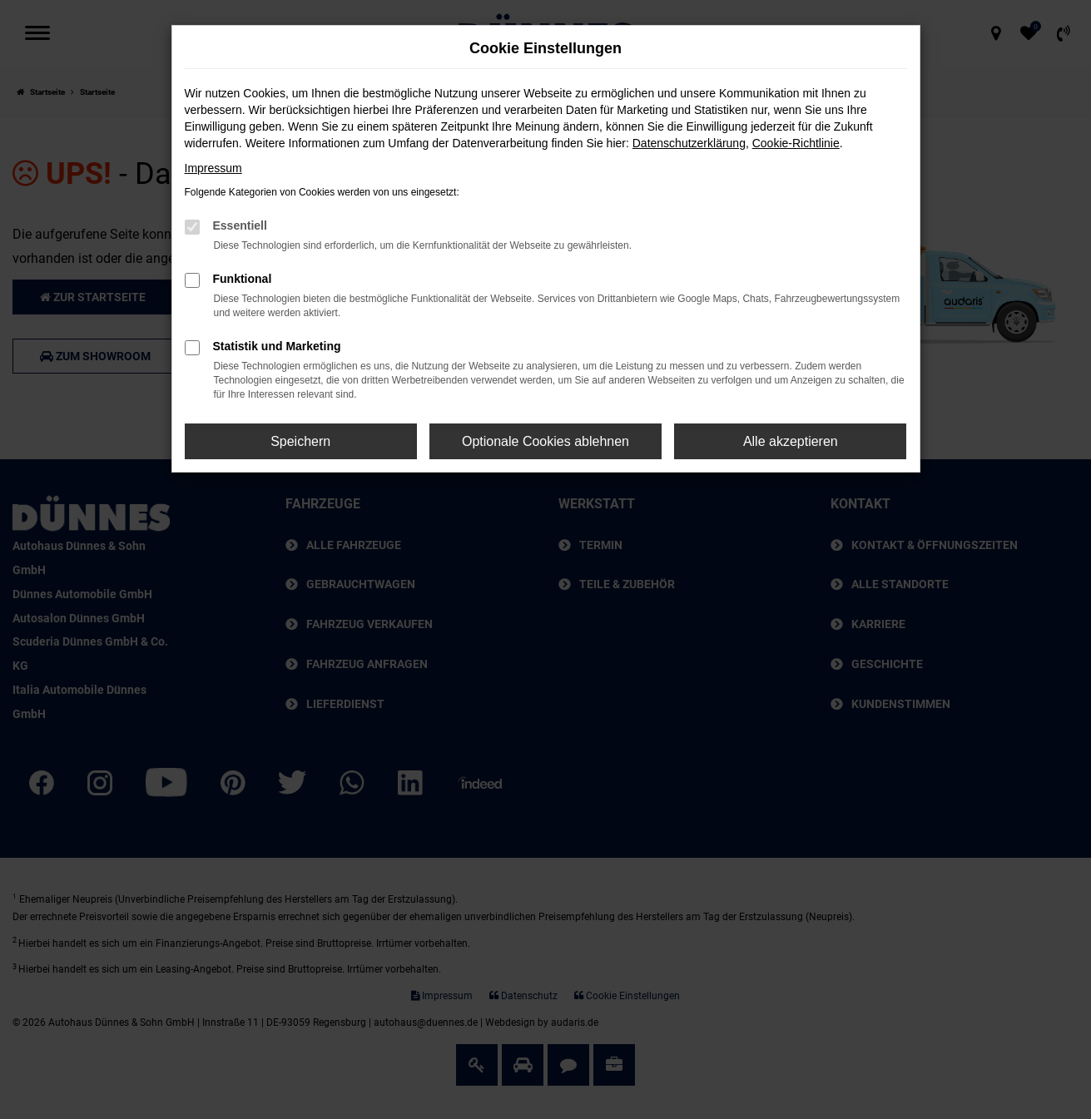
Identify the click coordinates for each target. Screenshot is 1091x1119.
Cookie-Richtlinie (796, 143)
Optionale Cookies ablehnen (545, 441)
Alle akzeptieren (790, 441)
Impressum (213, 168)
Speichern (300, 441)
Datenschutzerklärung (689, 143)
